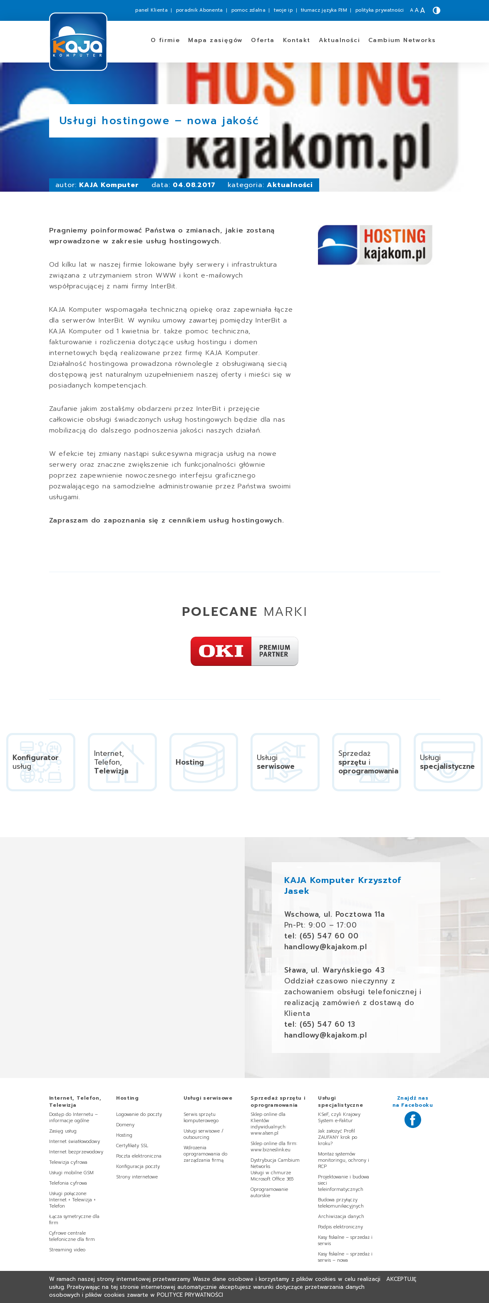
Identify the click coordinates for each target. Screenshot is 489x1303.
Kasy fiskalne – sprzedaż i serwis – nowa (345, 1257)
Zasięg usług (63, 1131)
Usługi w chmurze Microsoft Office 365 (272, 1176)
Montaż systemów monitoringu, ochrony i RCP (343, 1160)
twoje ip (283, 10)
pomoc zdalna (248, 10)
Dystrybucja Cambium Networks (275, 1163)
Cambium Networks (402, 40)
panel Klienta (151, 10)
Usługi (208, 1098)
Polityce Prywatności (190, 1295)
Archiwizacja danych (341, 1216)
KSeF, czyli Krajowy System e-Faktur (339, 1117)
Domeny (125, 1124)
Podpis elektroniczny (340, 1226)
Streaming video (67, 1249)
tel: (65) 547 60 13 (319, 1024)
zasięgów (215, 40)
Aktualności (339, 40)
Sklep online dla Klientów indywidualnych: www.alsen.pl (268, 1124)
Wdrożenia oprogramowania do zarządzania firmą (205, 1154)
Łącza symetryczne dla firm (74, 1219)
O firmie (165, 40)
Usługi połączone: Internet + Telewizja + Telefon (72, 1200)
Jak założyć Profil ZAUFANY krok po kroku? (337, 1137)
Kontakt (296, 40)
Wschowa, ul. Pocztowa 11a (334, 914)
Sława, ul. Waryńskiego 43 (334, 970)
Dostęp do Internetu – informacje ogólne (73, 1117)
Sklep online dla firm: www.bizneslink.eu (274, 1146)
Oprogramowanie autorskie (269, 1192)
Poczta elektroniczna (138, 1156)
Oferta (262, 40)
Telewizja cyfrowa (68, 1162)
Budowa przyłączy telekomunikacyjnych (341, 1203)
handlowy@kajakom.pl (325, 946)
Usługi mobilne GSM (71, 1172)
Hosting (124, 1135)
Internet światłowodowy (74, 1141)
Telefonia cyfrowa (68, 1183)
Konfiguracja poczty (138, 1166)
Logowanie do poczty (139, 1114)
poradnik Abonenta (199, 10)
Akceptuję (401, 1279)
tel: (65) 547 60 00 (321, 935)
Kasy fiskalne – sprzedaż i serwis (345, 1240)
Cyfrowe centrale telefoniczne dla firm (72, 1236)
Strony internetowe (137, 1176)
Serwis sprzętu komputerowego (201, 1117)
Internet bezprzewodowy (76, 1151)
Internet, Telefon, (75, 1101)
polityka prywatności (379, 10)
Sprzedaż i (278, 1101)
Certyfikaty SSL (132, 1145)
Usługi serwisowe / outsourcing (203, 1134)
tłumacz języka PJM (324, 10)
